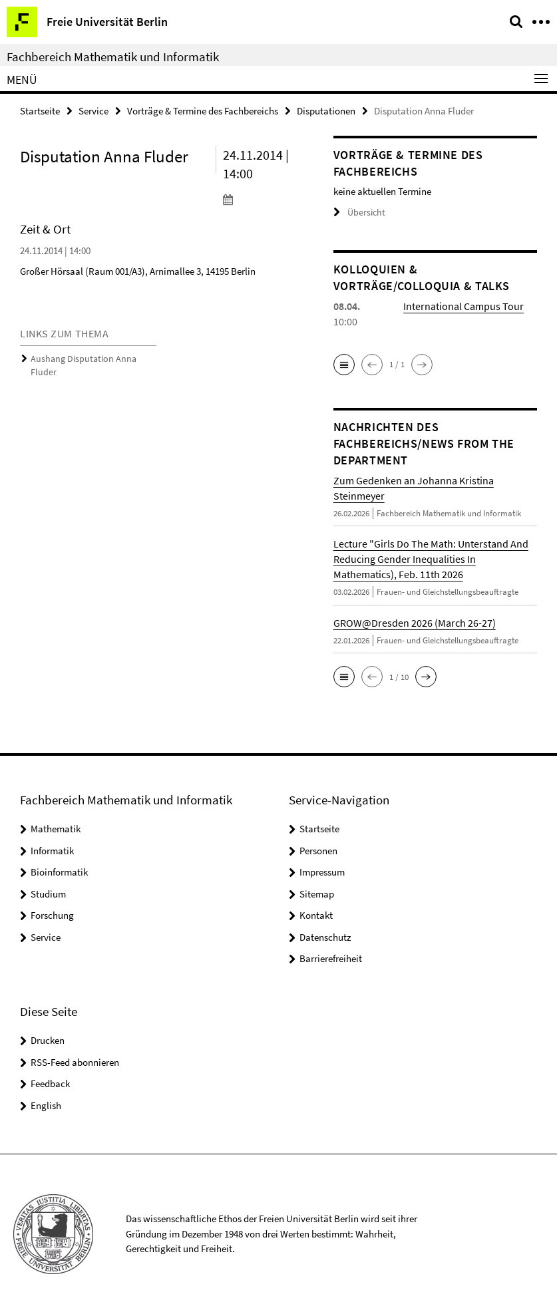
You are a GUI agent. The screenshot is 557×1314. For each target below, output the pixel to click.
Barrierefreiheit (330, 958)
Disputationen (326, 110)
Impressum (322, 872)
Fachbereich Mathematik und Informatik (113, 57)
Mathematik (56, 828)
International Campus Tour (463, 306)
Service (93, 110)
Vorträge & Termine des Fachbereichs (202, 110)
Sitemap (316, 894)
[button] (344, 364)
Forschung (52, 915)
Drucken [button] (48, 1040)
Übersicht (357, 212)
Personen (318, 850)
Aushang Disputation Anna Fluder (90, 359)
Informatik (52, 850)
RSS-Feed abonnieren (75, 1061)
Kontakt (316, 915)
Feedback (50, 1083)
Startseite (40, 110)
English (46, 1104)
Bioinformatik (59, 872)
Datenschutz (325, 937)
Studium (48, 894)
